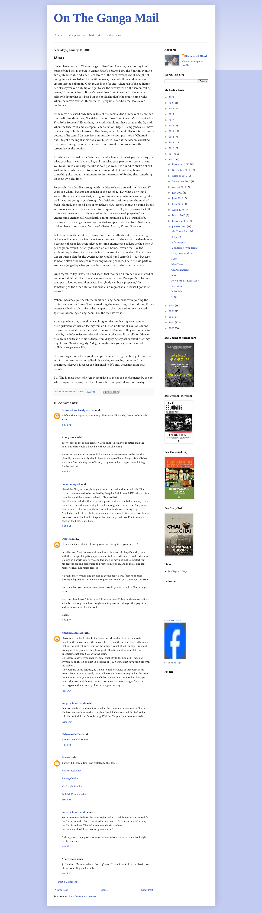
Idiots (174, 275)
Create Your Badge (172, 663)
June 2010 (178, 198)
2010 (172, 159)
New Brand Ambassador (185, 281)
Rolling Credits (70, 778)
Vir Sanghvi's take (72, 786)
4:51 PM (66, 799)
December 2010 (181, 164)
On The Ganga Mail (106, 18)
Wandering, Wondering (184, 248)
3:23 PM (66, 425)
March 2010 (179, 215)
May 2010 (178, 204)
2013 (171, 142)
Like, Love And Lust (182, 253)
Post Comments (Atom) (82, 896)
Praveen (66, 757)
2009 (172, 305)
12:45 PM (67, 722)
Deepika (67, 539)
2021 (172, 97)
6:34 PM (66, 620)
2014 (172, 137)
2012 (172, 148)
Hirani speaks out (71, 771)
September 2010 (181, 181)
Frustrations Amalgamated (78, 410)
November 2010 (181, 170)
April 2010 (178, 210)
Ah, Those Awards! (182, 231)
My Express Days (177, 571)
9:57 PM (66, 691)
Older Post (147, 890)
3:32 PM (66, 526)
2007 (172, 317)
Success (175, 259)
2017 (172, 120)
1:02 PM (66, 745)
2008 (172, 311)
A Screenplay (178, 242)
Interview (176, 286)
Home (104, 890)
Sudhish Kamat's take (74, 794)
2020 (172, 103)
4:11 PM (66, 846)
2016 (172, 125)
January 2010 (179, 226)
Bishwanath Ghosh (73, 734)
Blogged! (176, 237)
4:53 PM (66, 873)
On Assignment (180, 270)
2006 (172, 322)
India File (176, 291)
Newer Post (61, 890)
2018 (172, 114)
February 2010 (180, 221)
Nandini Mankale (72, 633)
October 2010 (180, 176)
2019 (172, 108)
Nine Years (177, 264)
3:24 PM (66, 471)
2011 (171, 154)
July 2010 (177, 193)
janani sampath (71, 484)
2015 (172, 131)
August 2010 (179, 187)
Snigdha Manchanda (74, 703)
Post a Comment (67, 882)
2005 (172, 328)
